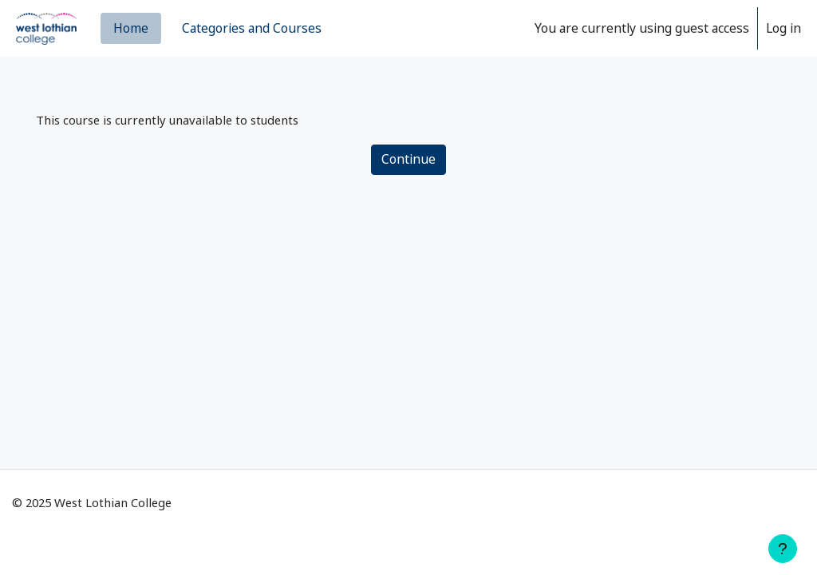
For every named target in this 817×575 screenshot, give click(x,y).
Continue (408, 160)
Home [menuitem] (130, 28)
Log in (783, 28)
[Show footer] (782, 548)
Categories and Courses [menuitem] (252, 28)
